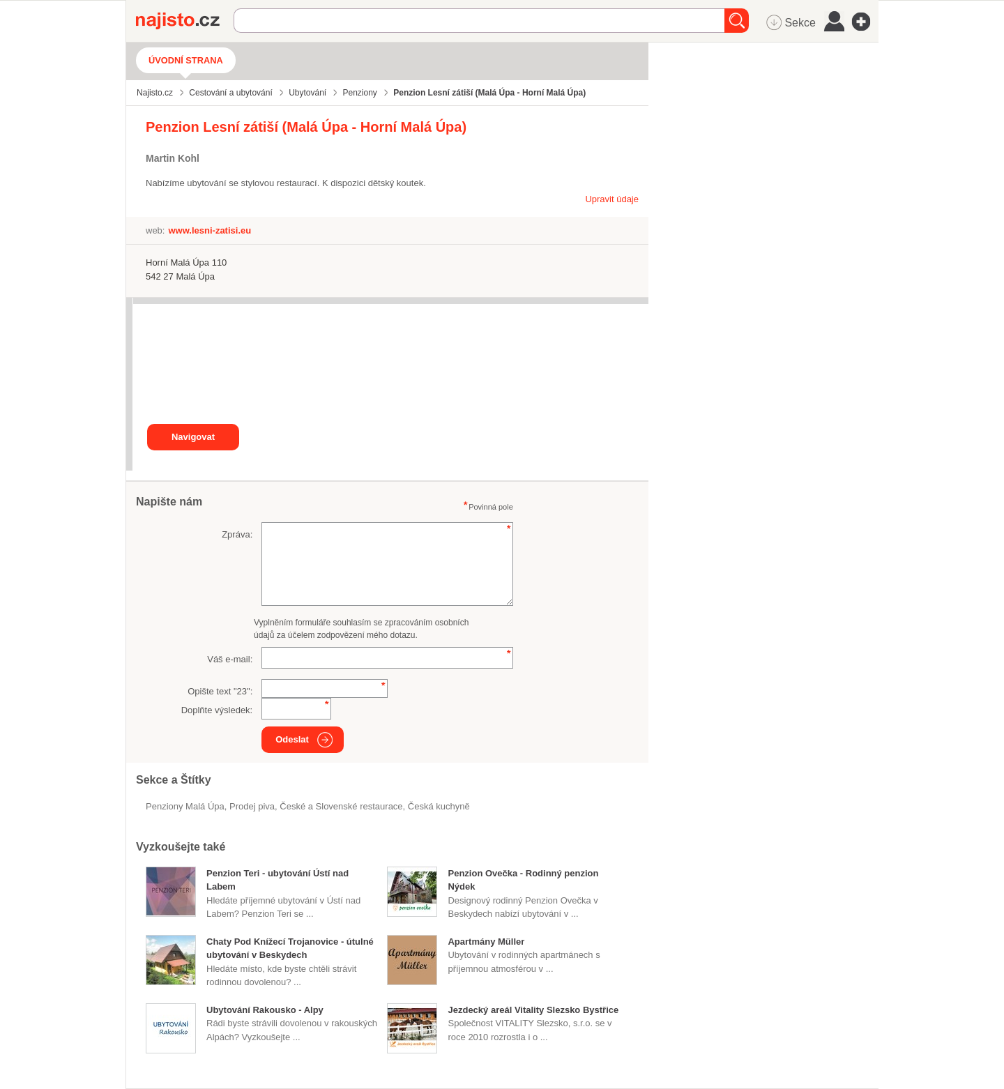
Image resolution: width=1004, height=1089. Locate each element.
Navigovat (193, 437)
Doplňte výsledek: (217, 710)
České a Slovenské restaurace (341, 806)
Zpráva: (237, 534)
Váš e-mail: (229, 659)
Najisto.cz (185, 20)
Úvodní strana (186, 60)
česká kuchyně (439, 806)
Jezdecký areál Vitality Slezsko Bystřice (533, 1010)
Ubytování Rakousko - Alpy (265, 1010)
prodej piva (252, 806)
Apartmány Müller (486, 941)
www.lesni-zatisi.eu (209, 230)
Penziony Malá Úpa (185, 806)
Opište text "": (220, 691)
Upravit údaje (612, 199)
